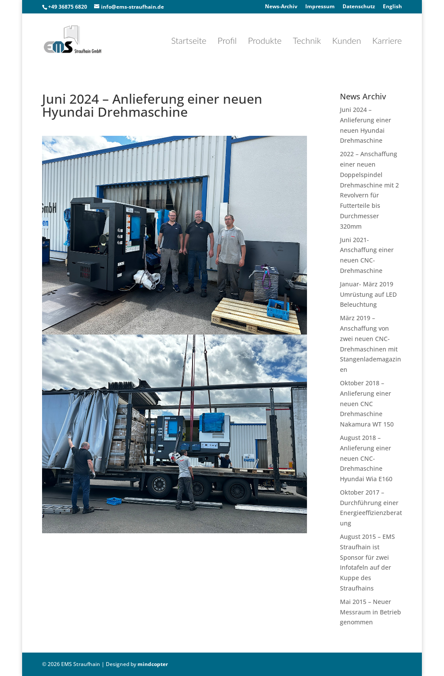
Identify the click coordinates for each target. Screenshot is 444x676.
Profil (227, 41)
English (392, 7)
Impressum (320, 7)
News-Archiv (281, 7)
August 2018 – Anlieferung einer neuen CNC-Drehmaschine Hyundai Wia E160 (366, 458)
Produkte (265, 41)
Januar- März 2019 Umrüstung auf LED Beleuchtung (368, 294)
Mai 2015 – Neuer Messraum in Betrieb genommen (370, 612)
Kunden (346, 41)
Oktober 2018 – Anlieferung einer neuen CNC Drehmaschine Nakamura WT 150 (367, 403)
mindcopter (152, 664)
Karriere (387, 41)
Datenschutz (359, 7)
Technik (307, 41)
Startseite (188, 41)
